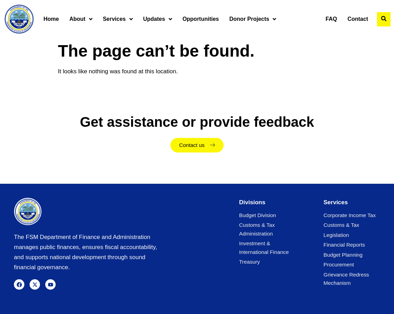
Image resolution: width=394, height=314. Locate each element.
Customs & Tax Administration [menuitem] (257, 229)
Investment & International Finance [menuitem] (264, 247)
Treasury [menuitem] (249, 262)
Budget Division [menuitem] (257, 215)
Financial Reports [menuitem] (344, 245)
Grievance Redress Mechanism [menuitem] (346, 279)
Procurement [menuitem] (338, 264)
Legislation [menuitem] (336, 235)
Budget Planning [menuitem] (342, 255)
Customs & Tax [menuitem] (341, 225)
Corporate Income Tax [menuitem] (349, 215)
